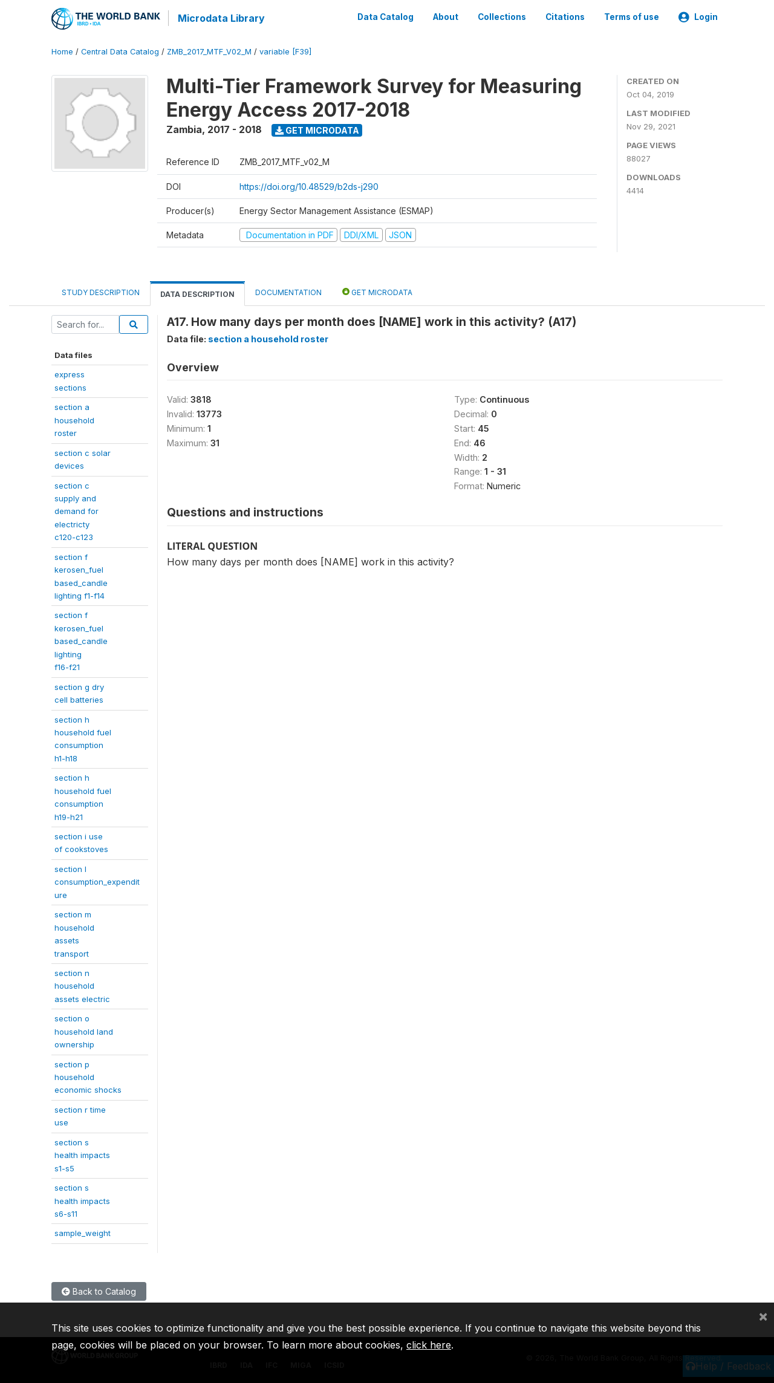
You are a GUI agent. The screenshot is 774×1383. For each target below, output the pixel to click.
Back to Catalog (99, 1290)
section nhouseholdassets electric (82, 985)
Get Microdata (317, 129)
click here (428, 1345)
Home (62, 51)
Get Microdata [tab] (377, 291)
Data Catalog (385, 17)
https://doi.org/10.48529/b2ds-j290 (309, 185)
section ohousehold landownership (83, 1031)
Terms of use (631, 17)
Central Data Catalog (120, 51)
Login (698, 17)
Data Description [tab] (197, 293)
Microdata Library (220, 18)
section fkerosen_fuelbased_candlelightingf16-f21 (81, 640)
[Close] (763, 1316)
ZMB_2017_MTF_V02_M (209, 51)
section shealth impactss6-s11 (82, 1200)
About (445, 17)
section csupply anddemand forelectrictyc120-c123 (76, 510)
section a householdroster (74, 419)
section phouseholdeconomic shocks (88, 1076)
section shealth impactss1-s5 (82, 1154)
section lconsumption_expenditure (97, 881)
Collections (502, 17)
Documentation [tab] (288, 291)
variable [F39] (285, 51)
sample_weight (82, 1232)
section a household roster (268, 338)
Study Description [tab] (101, 291)
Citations (565, 17)
